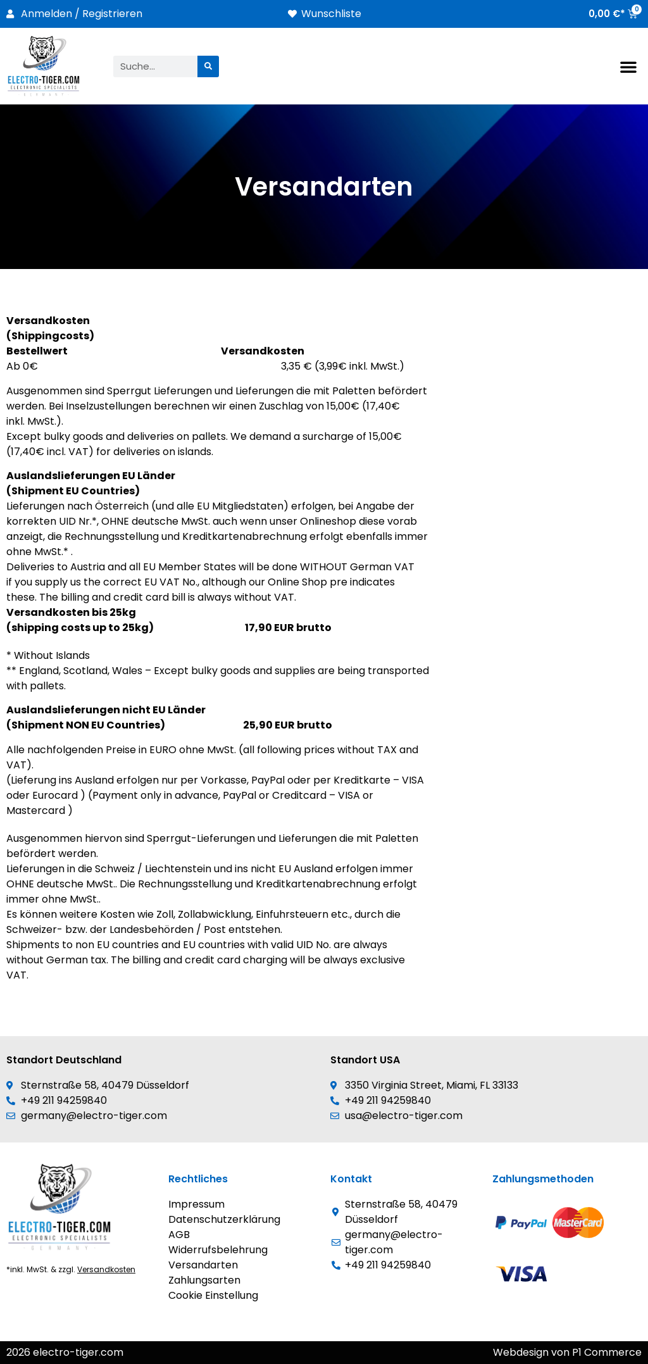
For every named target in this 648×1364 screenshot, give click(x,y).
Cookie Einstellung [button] (213, 1295)
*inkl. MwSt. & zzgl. (70, 1269)
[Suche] (208, 66)
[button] (628, 66)
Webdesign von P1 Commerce (567, 1352)
